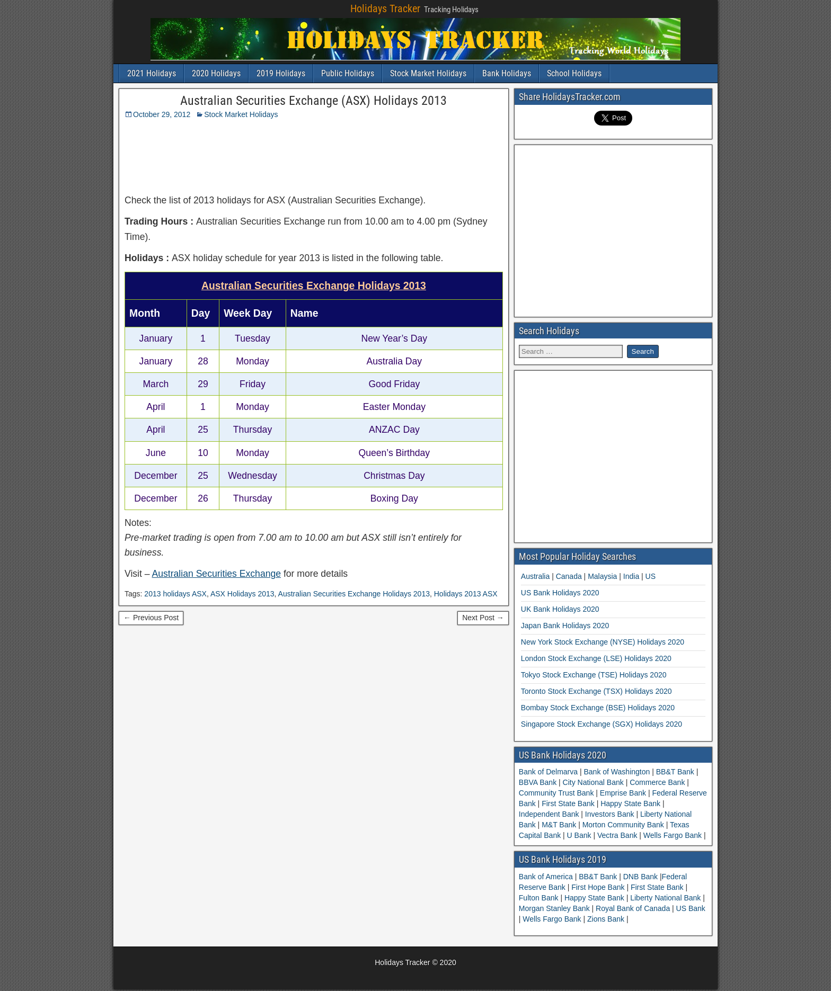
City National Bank (593, 782)
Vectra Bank (617, 835)
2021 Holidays (151, 73)
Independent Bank (550, 814)
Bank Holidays (506, 73)
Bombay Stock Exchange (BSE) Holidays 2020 (598, 707)
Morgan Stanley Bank (555, 908)
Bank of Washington (617, 771)
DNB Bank (641, 876)
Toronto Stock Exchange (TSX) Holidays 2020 (596, 691)
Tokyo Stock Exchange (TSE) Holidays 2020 (594, 675)
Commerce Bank (657, 782)
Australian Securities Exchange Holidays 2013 (354, 594)
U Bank (579, 835)
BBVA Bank (539, 782)
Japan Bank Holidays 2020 (565, 625)
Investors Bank (609, 814)
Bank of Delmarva (549, 771)
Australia (535, 576)
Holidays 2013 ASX (466, 594)
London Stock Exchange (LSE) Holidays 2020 (596, 658)
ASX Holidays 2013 (242, 594)
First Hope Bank (598, 887)
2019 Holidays (281, 73)
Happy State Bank (630, 803)
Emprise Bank (623, 793)
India (631, 576)
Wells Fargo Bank (672, 835)
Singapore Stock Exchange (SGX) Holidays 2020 (601, 724)
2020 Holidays (216, 73)
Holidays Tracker (385, 8)
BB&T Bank (675, 771)
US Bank (690, 908)
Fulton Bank (540, 898)
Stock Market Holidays (428, 73)
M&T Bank (559, 824)
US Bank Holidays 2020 (560, 592)
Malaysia (602, 576)
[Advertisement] (386, 153)
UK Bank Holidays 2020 (560, 609)
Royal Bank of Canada (634, 908)
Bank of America (547, 876)
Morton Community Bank (623, 824)
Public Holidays (347, 73)
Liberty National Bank (666, 898)
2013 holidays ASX (175, 594)
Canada (569, 576)
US (651, 576)
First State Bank (568, 803)
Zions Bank (606, 919)
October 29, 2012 (161, 114)
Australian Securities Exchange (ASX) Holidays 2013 (313, 100)
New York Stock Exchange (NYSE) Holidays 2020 (602, 642)
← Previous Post (151, 617)
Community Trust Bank (557, 793)
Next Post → (483, 617)
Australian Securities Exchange (216, 573)
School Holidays (574, 73)
